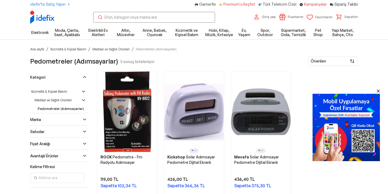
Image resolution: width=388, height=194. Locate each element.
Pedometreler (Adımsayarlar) (61, 109)
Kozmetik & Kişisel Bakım (49, 91)
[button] (347, 17)
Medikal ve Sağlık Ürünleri (53, 100)
